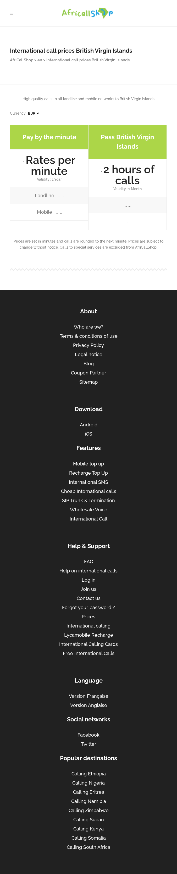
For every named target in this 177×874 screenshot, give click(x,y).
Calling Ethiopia (88, 773)
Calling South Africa (88, 847)
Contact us (89, 598)
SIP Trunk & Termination (88, 500)
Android (88, 424)
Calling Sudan (88, 819)
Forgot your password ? (88, 607)
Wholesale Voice (88, 509)
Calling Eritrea (88, 792)
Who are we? (88, 327)
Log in (89, 580)
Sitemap (88, 382)
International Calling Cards (88, 644)
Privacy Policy (88, 345)
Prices (88, 616)
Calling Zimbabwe (89, 810)
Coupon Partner (88, 373)
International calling (88, 626)
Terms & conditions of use (89, 336)
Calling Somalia (88, 838)
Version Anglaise (88, 705)
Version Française (88, 696)
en (39, 60)
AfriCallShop (21, 60)
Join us (88, 589)
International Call (88, 519)
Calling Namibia (88, 801)
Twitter (88, 744)
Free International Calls (88, 653)
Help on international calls (88, 570)
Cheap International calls (88, 491)
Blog (89, 363)
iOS (88, 434)
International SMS (88, 482)
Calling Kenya (88, 829)
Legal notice (88, 354)
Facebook (88, 735)
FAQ (88, 561)
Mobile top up (88, 464)
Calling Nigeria (88, 783)
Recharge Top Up (88, 473)
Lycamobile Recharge (88, 635)
